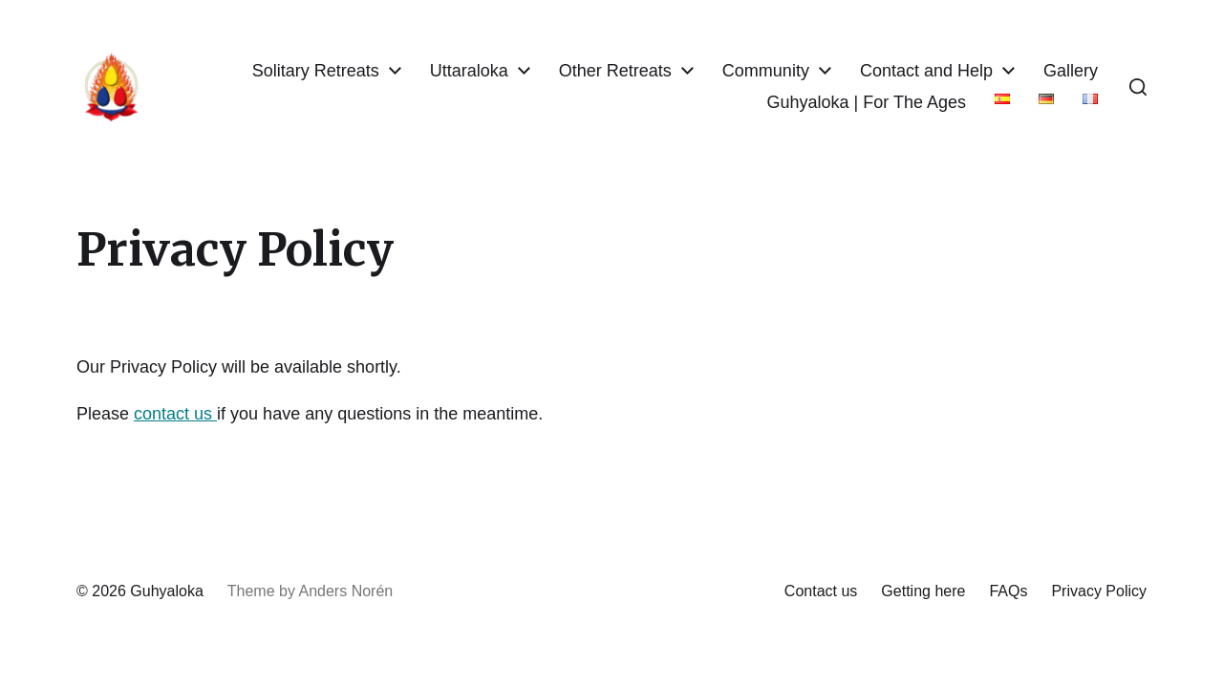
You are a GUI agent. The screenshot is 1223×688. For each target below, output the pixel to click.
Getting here (923, 591)
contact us (175, 413)
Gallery (1070, 70)
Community (765, 70)
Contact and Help (926, 70)
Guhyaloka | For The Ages (866, 102)
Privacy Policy (1099, 591)
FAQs (1008, 591)
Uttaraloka (469, 70)
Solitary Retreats (315, 70)
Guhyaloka (167, 591)
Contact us (820, 591)
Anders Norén (345, 591)
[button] (1137, 87)
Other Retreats (615, 70)
